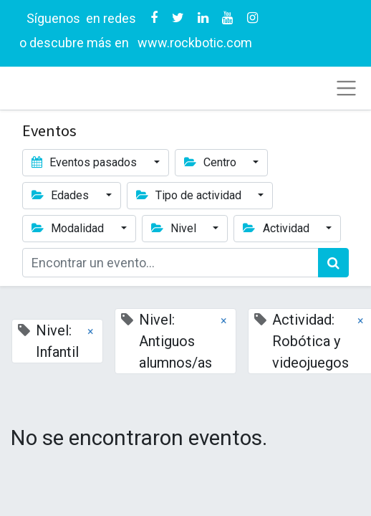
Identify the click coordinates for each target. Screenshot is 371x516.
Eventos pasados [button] (86, 162)
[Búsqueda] (333, 262)
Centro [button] (211, 162)
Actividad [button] (277, 228)
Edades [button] (62, 195)
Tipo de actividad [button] (190, 195)
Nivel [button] (175, 228)
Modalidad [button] (69, 228)
